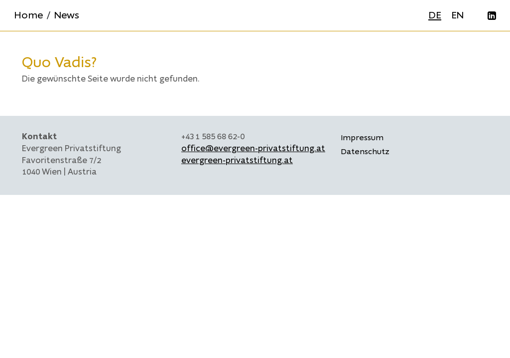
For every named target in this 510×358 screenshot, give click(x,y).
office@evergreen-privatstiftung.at (253, 149)
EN (457, 15)
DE (434, 15)
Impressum (362, 137)
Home (28, 15)
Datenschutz (365, 151)
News (66, 15)
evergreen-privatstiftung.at (237, 161)
